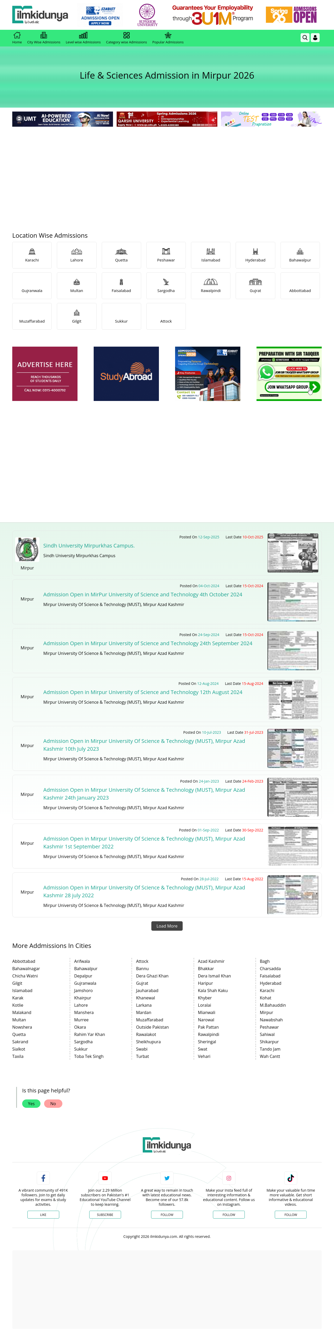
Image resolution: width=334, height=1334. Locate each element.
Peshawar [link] (269, 1027)
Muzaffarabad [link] (149, 1020)
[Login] (315, 37)
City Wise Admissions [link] (43, 38)
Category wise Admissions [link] (126, 38)
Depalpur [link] (83, 976)
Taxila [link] (17, 1056)
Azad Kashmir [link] (211, 961)
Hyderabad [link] (270, 983)
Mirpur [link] (266, 1012)
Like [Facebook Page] (43, 1215)
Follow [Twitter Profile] (167, 1215)
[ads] (44, 374)
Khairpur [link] (82, 998)
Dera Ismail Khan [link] (214, 976)
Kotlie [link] (17, 1005)
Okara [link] (80, 1027)
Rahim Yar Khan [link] (89, 1034)
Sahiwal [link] (267, 1034)
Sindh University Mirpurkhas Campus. (89, 545)
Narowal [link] (206, 1020)
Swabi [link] (141, 1049)
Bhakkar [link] (206, 968)
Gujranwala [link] (85, 983)
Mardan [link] (143, 1012)
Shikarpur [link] (269, 1042)
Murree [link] (81, 1020)
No (53, 1103)
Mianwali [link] (207, 1012)
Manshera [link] (84, 1012)
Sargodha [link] (83, 1042)
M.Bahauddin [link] (273, 1005)
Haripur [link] (205, 983)
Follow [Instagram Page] (229, 1215)
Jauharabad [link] (147, 990)
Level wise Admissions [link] (83, 38)
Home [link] (17, 38)
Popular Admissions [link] (168, 38)
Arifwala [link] (82, 961)
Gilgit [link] (17, 983)
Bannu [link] (142, 968)
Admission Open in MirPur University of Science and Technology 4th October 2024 (142, 594)
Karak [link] (17, 998)
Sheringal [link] (207, 1042)
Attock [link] (142, 961)
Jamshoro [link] (83, 990)
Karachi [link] (267, 990)
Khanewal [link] (145, 998)
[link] (101, 15)
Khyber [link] (205, 998)
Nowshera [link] (22, 1027)
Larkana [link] (144, 1005)
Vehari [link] (204, 1056)
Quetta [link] (19, 1034)
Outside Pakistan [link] (152, 1027)
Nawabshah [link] (271, 1020)
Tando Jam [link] (270, 1049)
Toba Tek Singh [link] (89, 1056)
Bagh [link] (265, 961)
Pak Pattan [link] (208, 1027)
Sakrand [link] (20, 1042)
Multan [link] (19, 1020)
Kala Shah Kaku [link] (213, 990)
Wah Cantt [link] (270, 1056)
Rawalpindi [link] (208, 1034)
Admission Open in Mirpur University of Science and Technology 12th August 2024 (142, 692)
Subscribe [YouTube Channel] (105, 1215)
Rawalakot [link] (146, 1034)
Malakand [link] (21, 1012)
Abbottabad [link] (23, 961)
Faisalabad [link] (270, 976)
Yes (31, 1103)
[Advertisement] (167, 167)
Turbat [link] (142, 1056)
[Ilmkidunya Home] (41, 15)
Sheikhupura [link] (148, 1042)
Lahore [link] (81, 1005)
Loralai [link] (204, 1005)
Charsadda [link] (270, 968)
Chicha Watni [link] (25, 976)
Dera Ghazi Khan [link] (152, 976)
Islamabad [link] (22, 990)
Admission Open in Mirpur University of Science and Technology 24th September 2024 (147, 643)
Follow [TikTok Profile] (290, 1215)
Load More (167, 926)
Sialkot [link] (18, 1049)
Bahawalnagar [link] (26, 968)
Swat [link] (202, 1049)
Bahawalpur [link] (85, 968)
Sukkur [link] (81, 1049)
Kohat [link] (265, 998)
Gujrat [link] (142, 983)
